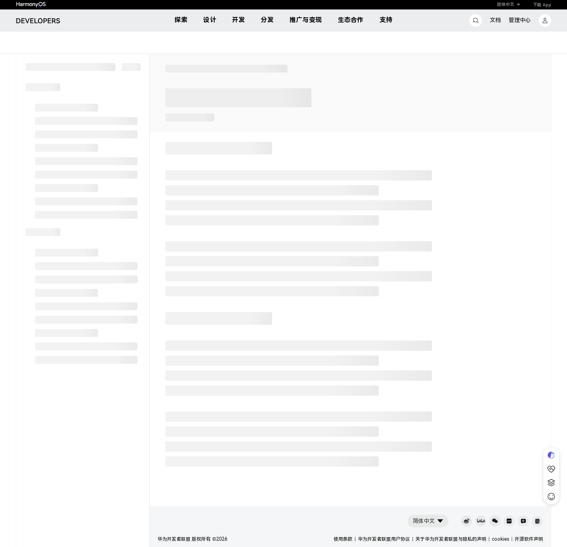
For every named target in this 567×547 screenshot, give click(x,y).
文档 (495, 20)
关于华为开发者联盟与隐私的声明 (450, 539)
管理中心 (520, 20)
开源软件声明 (529, 539)
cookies (500, 539)
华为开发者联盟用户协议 (384, 539)
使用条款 (343, 539)
